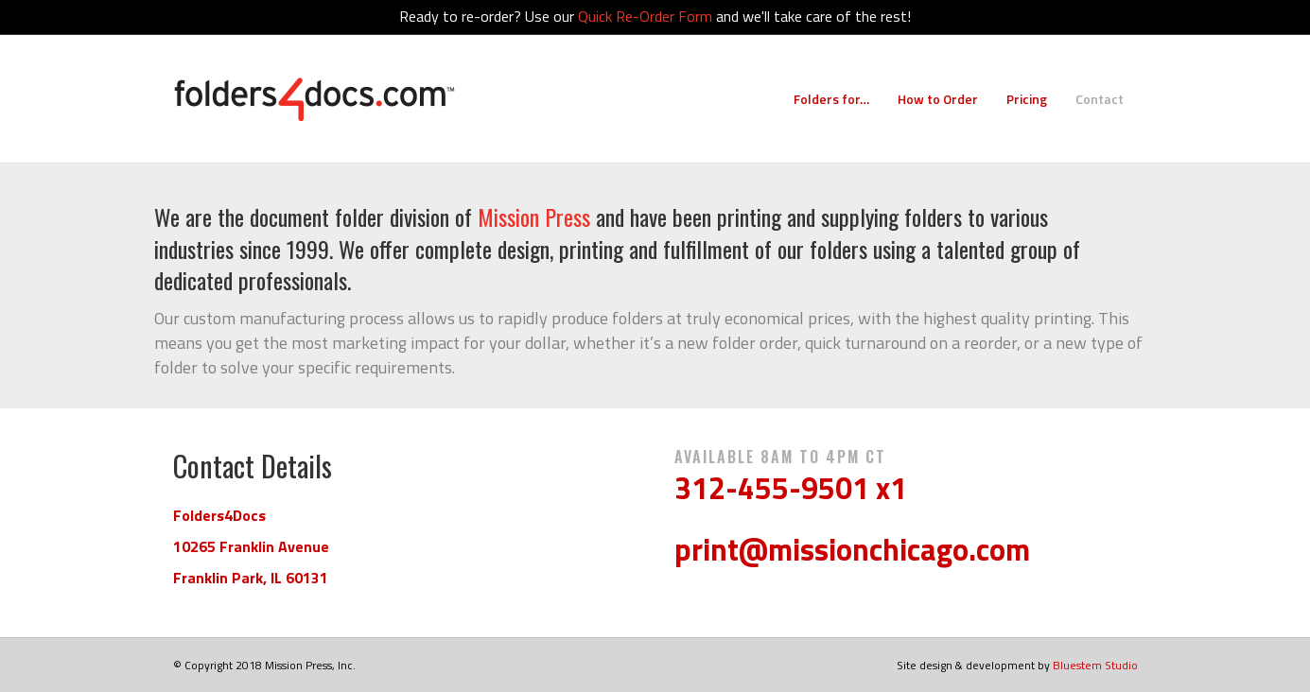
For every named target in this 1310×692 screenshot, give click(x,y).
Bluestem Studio (1095, 665)
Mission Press (534, 216)
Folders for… (831, 99)
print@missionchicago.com (852, 549)
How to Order (938, 99)
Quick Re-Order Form (645, 16)
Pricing (1026, 99)
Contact (1099, 99)
